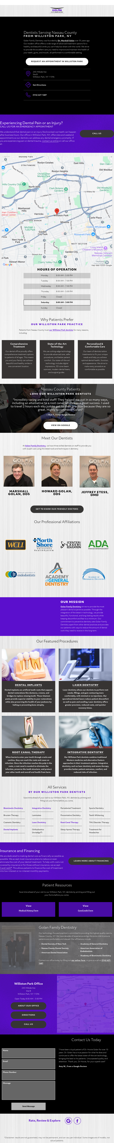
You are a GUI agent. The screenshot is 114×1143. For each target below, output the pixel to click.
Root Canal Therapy (69, 822)
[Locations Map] (85, 999)
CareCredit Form (85, 911)
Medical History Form (28, 911)
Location (43, 2)
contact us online (50, 141)
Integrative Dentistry (41, 808)
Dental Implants (11, 830)
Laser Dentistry (39, 822)
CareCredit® (6, 868)
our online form (75, 960)
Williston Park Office (28, 978)
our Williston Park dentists (61, 330)
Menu (16, 2)
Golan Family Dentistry (35, 446)
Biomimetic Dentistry (13, 808)
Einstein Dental (95, 1140)
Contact (96, 2)
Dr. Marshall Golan (66, 41)
